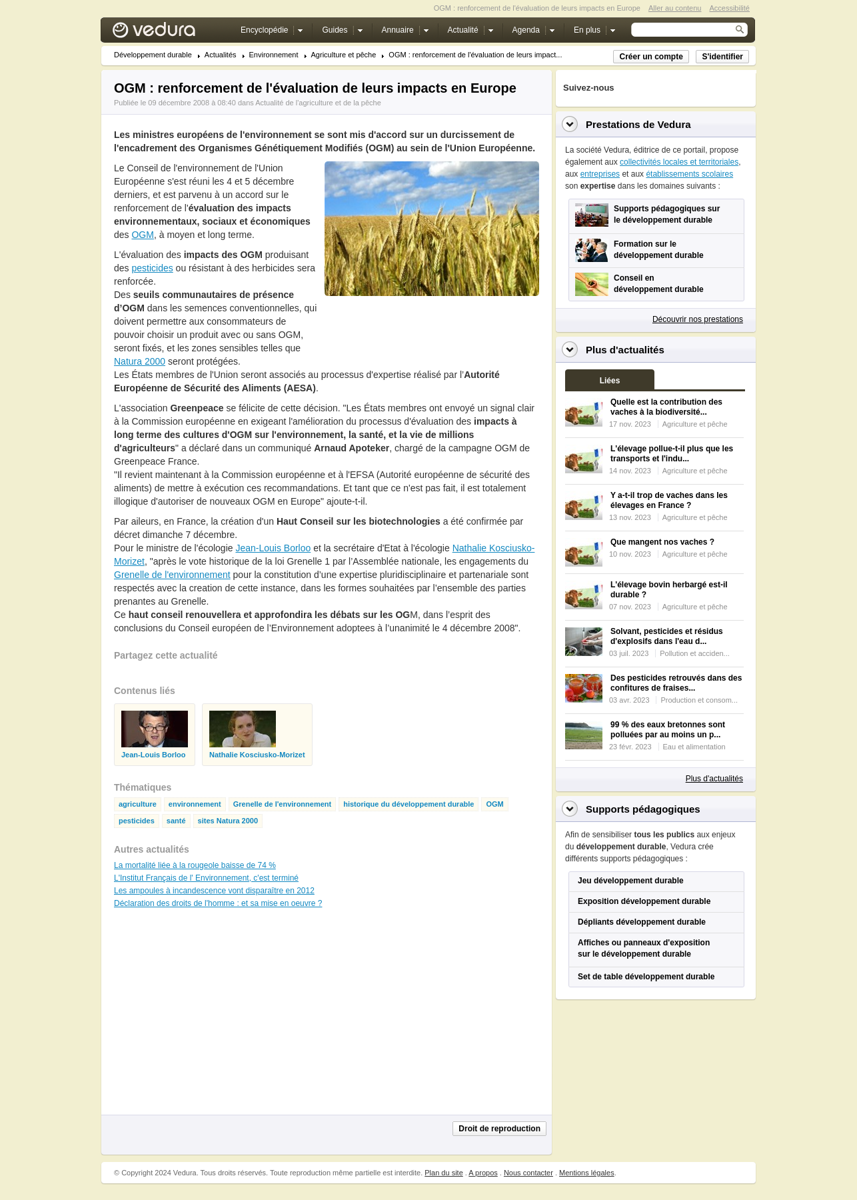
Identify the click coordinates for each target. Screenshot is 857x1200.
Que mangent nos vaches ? (662, 542)
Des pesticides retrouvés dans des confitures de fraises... (676, 683)
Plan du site (443, 1173)
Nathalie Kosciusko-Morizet (257, 755)
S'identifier (722, 56)
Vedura (169, 33)
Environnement (274, 55)
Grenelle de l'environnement (172, 574)
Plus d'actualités (714, 779)
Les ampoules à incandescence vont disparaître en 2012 (214, 890)
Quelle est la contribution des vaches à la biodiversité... (666, 407)
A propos (482, 1173)
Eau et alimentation (694, 747)
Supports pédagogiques (643, 809)
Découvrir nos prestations (697, 319)
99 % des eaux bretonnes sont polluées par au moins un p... (667, 729)
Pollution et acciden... (695, 653)
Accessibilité (729, 8)
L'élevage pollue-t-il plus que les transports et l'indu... (671, 453)
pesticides (152, 268)
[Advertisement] (431, 326)
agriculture (138, 804)
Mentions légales (586, 1173)
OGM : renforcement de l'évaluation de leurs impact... (475, 55)
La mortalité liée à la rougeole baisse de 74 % (195, 865)
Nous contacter (528, 1173)
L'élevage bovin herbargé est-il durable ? (669, 589)
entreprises (600, 174)
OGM (142, 234)
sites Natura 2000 (228, 821)
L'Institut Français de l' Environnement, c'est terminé (206, 878)
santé (176, 821)
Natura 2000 (139, 361)
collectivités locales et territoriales (679, 162)
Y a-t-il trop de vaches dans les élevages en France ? (669, 500)
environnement (195, 804)
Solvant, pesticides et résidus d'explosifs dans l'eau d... (666, 636)
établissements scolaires (689, 174)
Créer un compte (650, 56)
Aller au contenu (675, 8)
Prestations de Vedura (638, 124)
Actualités (221, 55)
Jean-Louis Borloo (273, 548)
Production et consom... (699, 700)
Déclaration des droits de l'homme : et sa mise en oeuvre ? (218, 903)
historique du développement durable (408, 804)
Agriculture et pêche (344, 55)
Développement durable (153, 55)
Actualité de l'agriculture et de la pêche (318, 103)
